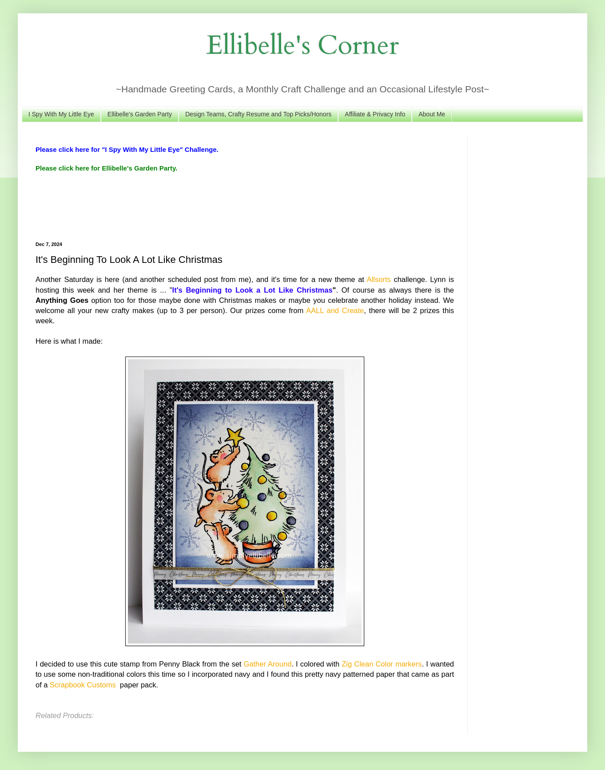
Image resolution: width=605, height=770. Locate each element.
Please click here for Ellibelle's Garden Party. (106, 168)
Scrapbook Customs (84, 685)
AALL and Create (335, 310)
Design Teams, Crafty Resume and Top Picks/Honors (258, 114)
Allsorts (379, 279)
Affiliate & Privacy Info (375, 114)
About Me (431, 114)
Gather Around (268, 664)
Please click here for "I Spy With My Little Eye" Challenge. (127, 149)
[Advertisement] (197, 206)
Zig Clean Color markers (382, 664)
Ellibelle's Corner (303, 46)
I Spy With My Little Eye (61, 114)
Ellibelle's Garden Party (139, 114)
